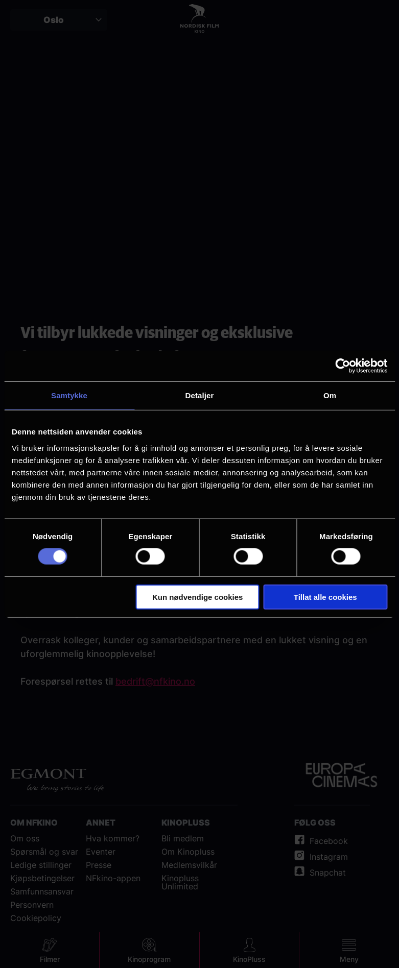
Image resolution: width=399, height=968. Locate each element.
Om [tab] (329, 395)
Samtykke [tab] (69, 395)
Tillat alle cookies (325, 596)
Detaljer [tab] (199, 395)
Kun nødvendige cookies (197, 596)
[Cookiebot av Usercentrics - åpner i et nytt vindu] (342, 366)
